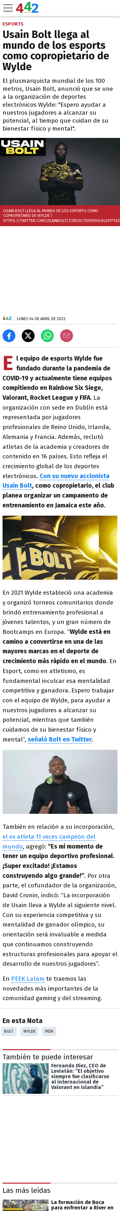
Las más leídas (27, 1190)
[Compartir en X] (28, 335)
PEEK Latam (27, 978)
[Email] (66, 335)
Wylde (29, 1031)
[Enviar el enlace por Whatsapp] (47, 335)
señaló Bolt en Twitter (59, 739)
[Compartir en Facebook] (9, 335)
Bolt (8, 1031)
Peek (49, 1031)
